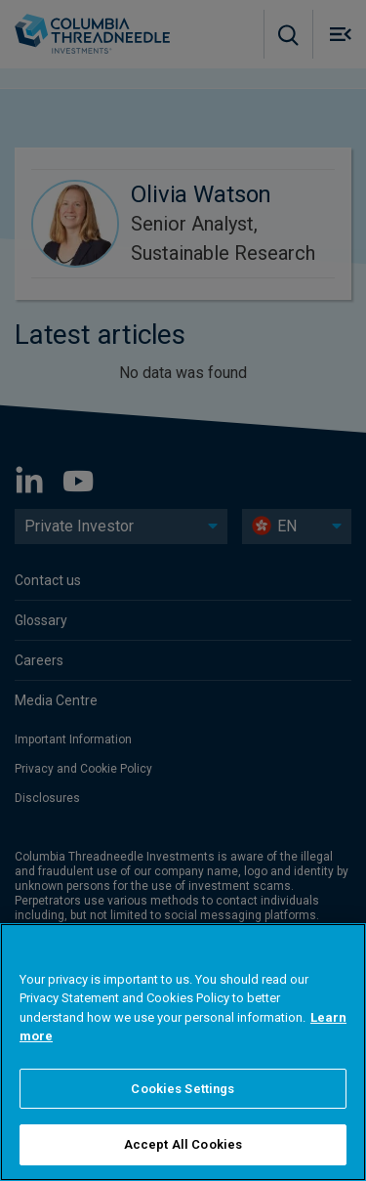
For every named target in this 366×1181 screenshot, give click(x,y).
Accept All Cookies (183, 1144)
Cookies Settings (182, 1088)
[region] (183, 1052)
